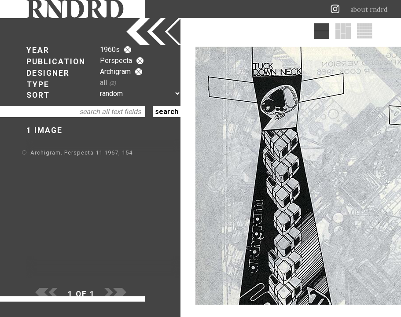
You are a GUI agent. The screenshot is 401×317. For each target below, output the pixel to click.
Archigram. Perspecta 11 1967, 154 (81, 152)
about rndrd (369, 10)
